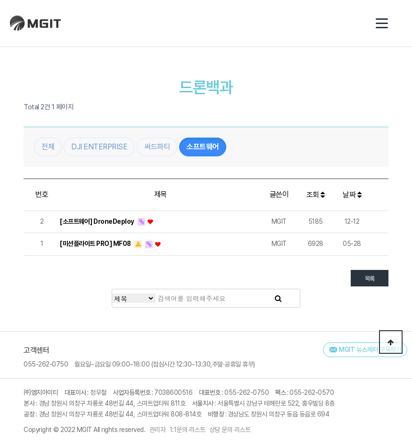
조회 (315, 195)
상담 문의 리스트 (230, 429)
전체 (47, 147)
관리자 (157, 429)
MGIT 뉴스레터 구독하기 (370, 349)
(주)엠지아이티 (37, 23)
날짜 (352, 195)
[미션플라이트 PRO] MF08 (96, 244)
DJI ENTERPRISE (99, 147)
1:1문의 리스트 (188, 429)
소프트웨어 (203, 147)
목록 (370, 279)
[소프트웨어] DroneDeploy (97, 222)
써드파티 (157, 147)
